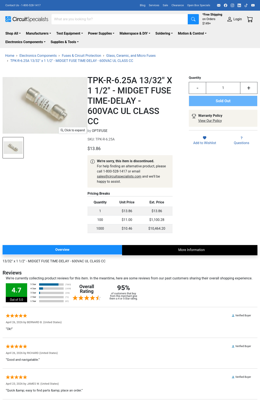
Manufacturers (37, 33)
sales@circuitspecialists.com (119, 176)
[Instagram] (232, 5)
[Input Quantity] (223, 88)
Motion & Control (191, 33)
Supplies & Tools (63, 42)
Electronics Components (24, 42)
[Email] (218, 5)
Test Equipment (68, 33)
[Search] (120, 19)
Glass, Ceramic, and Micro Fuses (131, 56)
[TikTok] (246, 5)
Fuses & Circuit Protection (81, 56)
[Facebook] (225, 5)
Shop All (11, 33)
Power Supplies (100, 33)
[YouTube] (253, 5)
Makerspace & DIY (134, 33)
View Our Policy (210, 121)
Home (9, 56)
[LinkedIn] (239, 5)
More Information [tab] (191, 250)
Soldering (162, 33)
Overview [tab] (62, 250)
